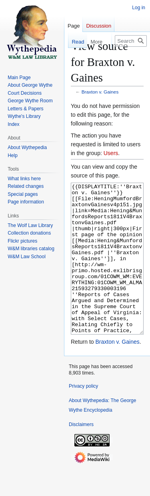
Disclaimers (81, 454)
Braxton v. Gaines (100, 91)
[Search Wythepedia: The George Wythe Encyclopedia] (131, 41)
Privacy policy (83, 416)
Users (111, 153)
